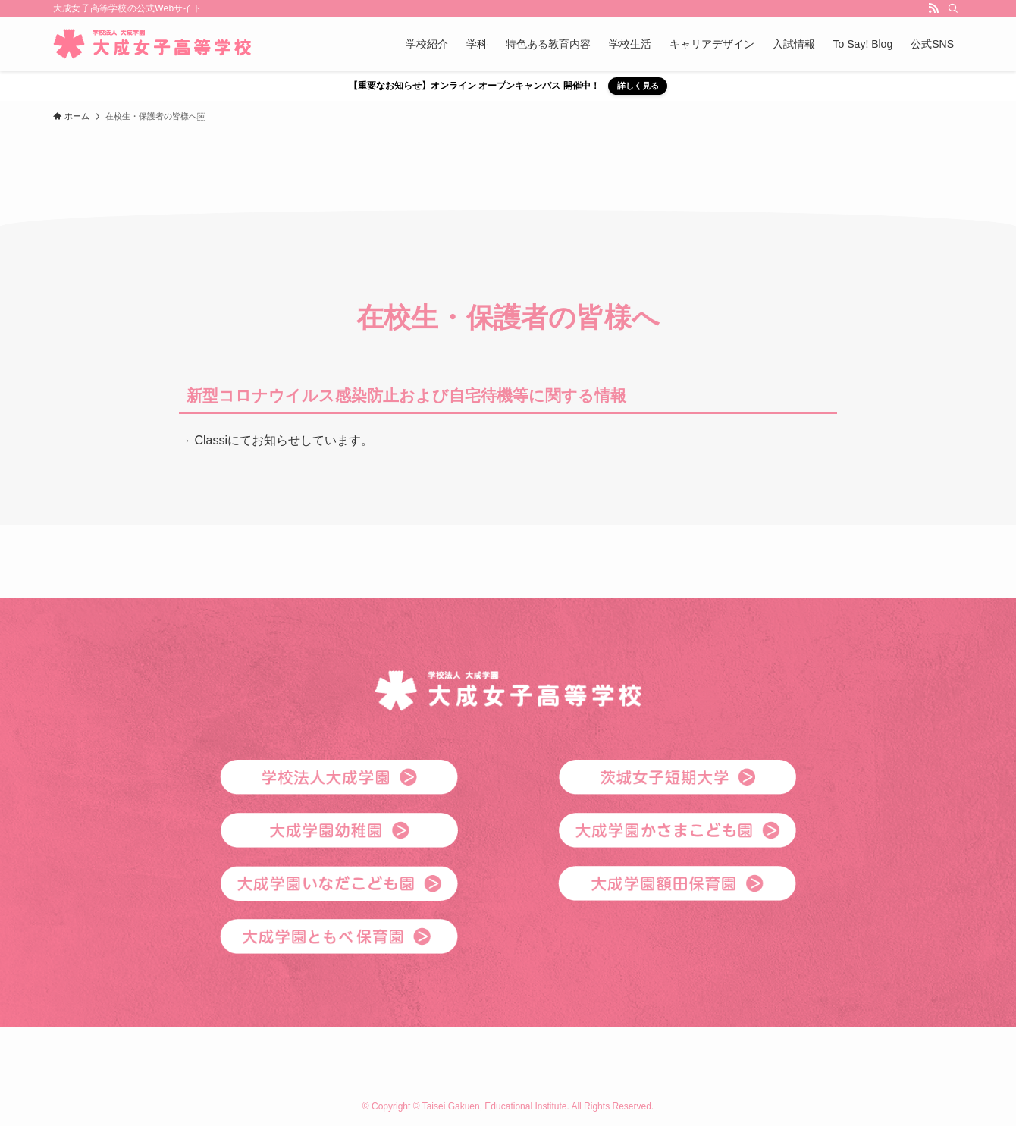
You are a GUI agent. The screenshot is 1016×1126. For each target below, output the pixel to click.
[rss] (933, 8)
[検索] (953, 8)
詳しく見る (638, 85)
